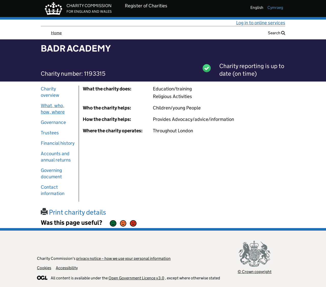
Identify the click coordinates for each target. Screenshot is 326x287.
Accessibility (67, 267)
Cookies (44, 267)
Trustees (50, 133)
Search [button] (276, 32)
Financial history (58, 143)
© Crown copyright (254, 271)
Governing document (51, 173)
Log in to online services (260, 23)
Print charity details (73, 212)
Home (56, 32)
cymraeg (275, 7)
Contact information (52, 190)
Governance (53, 122)
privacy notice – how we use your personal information (123, 258)
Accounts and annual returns (56, 157)
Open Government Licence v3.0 (136, 278)
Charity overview (50, 92)
